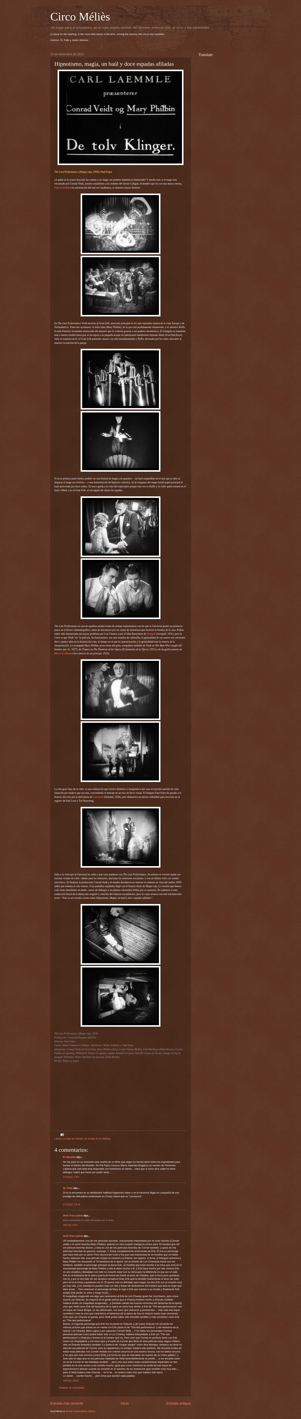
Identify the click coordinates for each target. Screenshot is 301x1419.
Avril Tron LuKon (73, 1215)
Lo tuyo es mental (73, 1138)
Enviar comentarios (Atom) (80, 1411)
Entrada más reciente (66, 1403)
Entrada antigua (178, 1403)
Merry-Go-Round (63, 653)
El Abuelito (69, 1157)
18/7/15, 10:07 (71, 1380)
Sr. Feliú (68, 1188)
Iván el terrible (62, 187)
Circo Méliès (80, 16)
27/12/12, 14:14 (71, 1204)
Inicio (125, 1403)
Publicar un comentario (71, 1387)
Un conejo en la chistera (97, 1138)
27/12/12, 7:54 (71, 1176)
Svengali (151, 633)
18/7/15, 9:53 (70, 1225)
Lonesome (98, 796)
